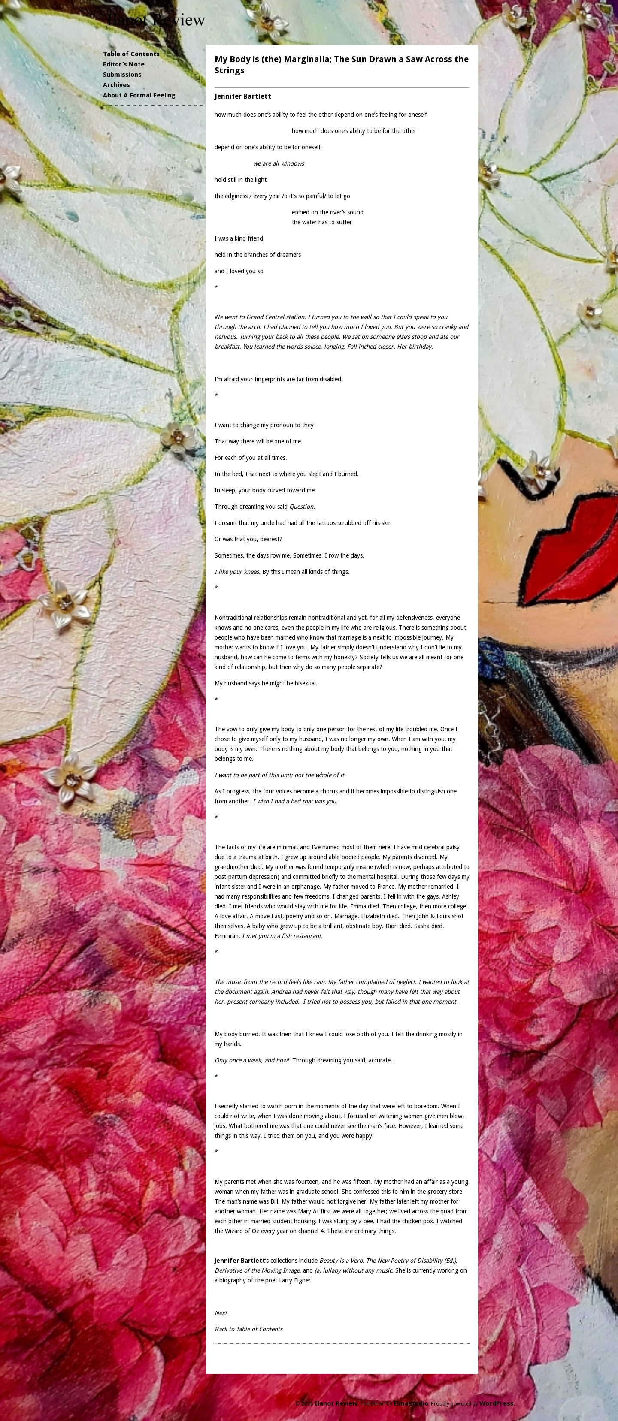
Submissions (122, 74)
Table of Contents (131, 54)
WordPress (496, 1403)
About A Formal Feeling (139, 95)
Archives (116, 85)
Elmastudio (411, 1403)
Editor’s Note (124, 64)
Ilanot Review (336, 1403)
